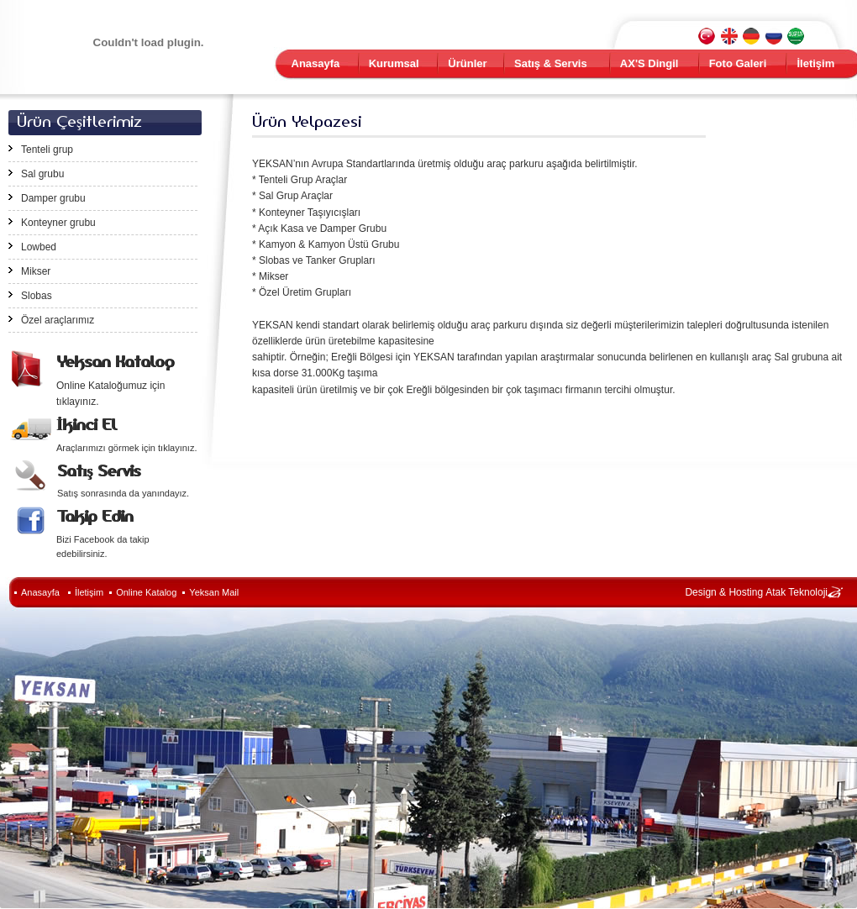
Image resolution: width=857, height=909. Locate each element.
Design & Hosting (724, 592)
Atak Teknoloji (796, 592)
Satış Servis (98, 471)
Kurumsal (394, 63)
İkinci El (86, 424)
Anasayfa (316, 63)
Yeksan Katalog (115, 361)
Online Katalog (146, 592)
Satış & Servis (550, 63)
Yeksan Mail (214, 592)
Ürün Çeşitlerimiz (79, 121)
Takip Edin (94, 516)
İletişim (815, 63)
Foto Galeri (738, 63)
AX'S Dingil (649, 63)
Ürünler (467, 63)
